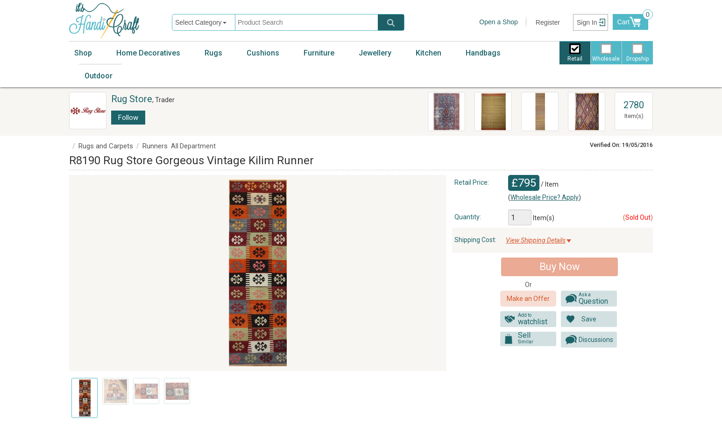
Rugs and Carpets (105, 146)
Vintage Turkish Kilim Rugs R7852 (492, 105)
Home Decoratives (148, 53)
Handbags (483, 53)
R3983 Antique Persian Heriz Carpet (446, 110)
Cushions (263, 53)
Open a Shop (498, 22)
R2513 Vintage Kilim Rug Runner (534, 110)
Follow (128, 117)
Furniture (319, 53)
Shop (83, 53)
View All (633, 96)
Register (548, 22)
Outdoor (99, 75)
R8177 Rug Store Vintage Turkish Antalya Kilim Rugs (584, 111)
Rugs (213, 53)
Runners (155, 146)
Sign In (587, 22)
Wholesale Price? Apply (544, 197)
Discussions (596, 339)
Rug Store (131, 99)
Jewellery (375, 53)
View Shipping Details (536, 240)
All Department (193, 146)
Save (588, 319)
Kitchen (428, 53)
